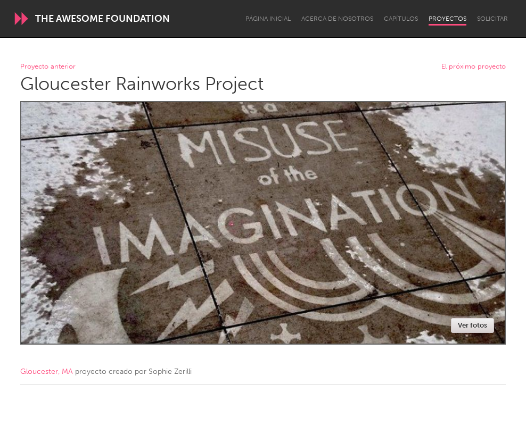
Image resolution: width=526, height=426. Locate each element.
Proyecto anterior (48, 66)
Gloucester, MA (46, 371)
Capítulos (401, 18)
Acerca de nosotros (337, 18)
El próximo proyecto (473, 66)
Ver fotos (472, 325)
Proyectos (447, 18)
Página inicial (268, 18)
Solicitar (492, 18)
